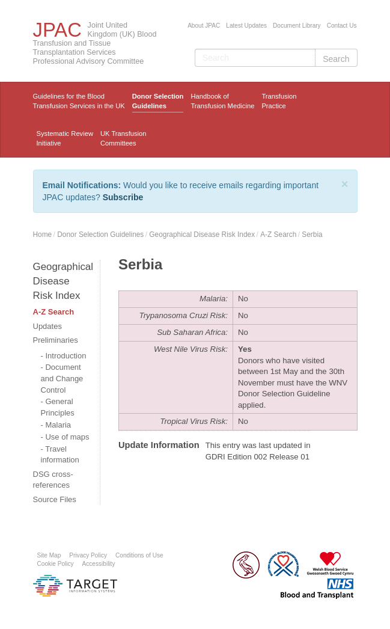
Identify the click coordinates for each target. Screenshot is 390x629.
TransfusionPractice (278, 101)
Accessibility (98, 563)
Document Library (297, 25)
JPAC (57, 29)
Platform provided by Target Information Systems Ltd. (75, 586)
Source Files (54, 499)
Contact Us (342, 25)
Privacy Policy (88, 555)
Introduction (65, 355)
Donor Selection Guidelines (158, 101)
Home (42, 234)
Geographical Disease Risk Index (202, 234)
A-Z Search (278, 234)
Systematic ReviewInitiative (65, 138)
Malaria (58, 424)
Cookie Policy (55, 563)
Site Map (49, 555)
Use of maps (67, 436)
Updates (47, 326)
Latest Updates (246, 25)
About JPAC (203, 25)
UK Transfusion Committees (123, 138)
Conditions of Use (139, 555)
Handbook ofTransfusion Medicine (222, 101)
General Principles (58, 407)
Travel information (60, 454)
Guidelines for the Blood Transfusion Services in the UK (79, 101)
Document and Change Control (62, 378)
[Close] (345, 184)
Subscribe (123, 197)
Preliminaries (55, 340)
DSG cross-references (53, 480)
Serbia (312, 234)
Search (336, 59)
